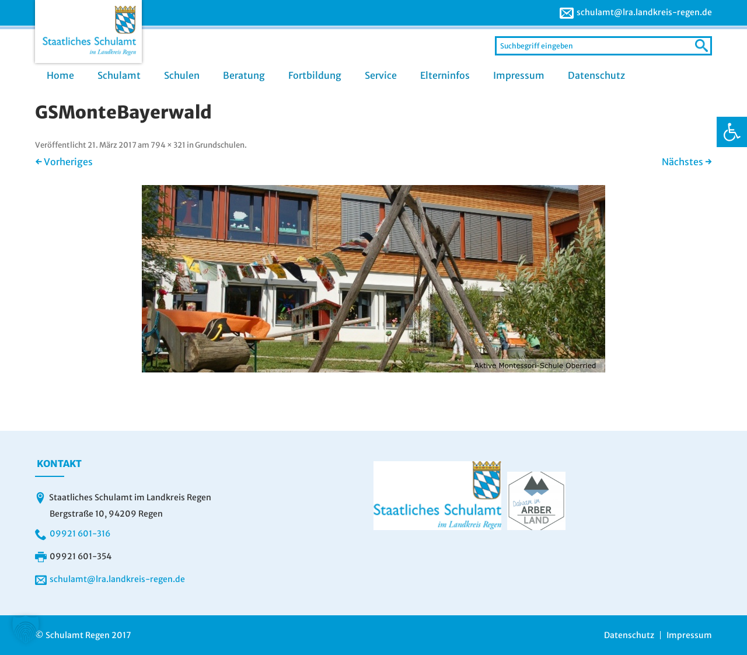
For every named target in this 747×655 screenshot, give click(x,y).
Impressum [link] (518, 75)
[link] (732, 132)
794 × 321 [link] (168, 145)
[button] (25, 629)
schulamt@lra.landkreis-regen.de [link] (644, 12)
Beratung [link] (244, 75)
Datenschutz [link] (596, 75)
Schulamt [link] (119, 75)
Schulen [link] (182, 75)
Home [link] (60, 75)
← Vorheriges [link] (64, 162)
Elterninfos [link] (445, 75)
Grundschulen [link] (220, 145)
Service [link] (381, 75)
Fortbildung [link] (314, 75)
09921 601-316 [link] (80, 533)
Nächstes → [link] (687, 162)
